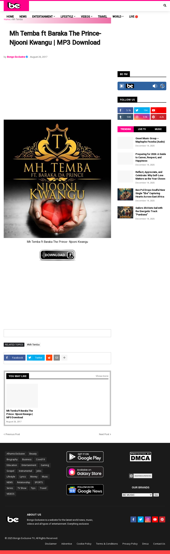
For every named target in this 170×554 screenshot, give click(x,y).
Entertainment (29, 465)
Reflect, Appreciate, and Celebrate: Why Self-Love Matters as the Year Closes (150, 175)
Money (33, 476)
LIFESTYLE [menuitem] (67, 16)
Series (10, 488)
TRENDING (125, 129)
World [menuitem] (117, 16)
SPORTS (39, 482)
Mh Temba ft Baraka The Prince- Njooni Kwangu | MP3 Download (19, 414)
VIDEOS (10, 493)
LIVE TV (142, 129)
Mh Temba (17, 19)
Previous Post (13, 434)
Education (12, 465)
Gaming (45, 465)
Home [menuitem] (10, 16)
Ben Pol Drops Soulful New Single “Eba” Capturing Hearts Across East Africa (150, 193)
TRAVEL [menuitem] (102, 16)
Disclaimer (51, 543)
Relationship (23, 482)
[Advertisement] (57, 89)
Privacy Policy (130, 543)
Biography (12, 459)
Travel (43, 488)
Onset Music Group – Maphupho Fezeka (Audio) (150, 140)
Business (26, 459)
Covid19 (40, 459)
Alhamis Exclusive (16, 453)
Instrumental (25, 470)
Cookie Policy (84, 543)
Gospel (10, 470)
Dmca (145, 543)
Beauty (33, 453)
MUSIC (158, 129)
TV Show (22, 488)
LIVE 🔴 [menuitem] (133, 16)
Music (45, 476)
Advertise (66, 543)
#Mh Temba (33, 344)
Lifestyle (11, 476)
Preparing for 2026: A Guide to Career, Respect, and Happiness (150, 157)
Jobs (39, 470)
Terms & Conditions (107, 543)
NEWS (10, 482)
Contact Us (159, 543)
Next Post (104, 434)
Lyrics (23, 476)
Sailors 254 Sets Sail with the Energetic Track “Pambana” (148, 211)
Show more (102, 376)
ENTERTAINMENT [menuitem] (42, 16)
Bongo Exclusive (16, 56)
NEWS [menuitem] (23, 16)
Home (7, 19)
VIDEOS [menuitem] (85, 16)
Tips (33, 488)
